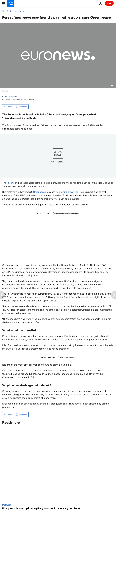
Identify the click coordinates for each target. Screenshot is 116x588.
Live (109, 3)
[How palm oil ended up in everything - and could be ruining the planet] (58, 508)
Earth (9, 11)
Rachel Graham (11, 96)
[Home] (3, 11)
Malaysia (6, 505)
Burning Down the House (72, 192)
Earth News (19, 11)
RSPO (10, 182)
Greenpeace (39, 192)
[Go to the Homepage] (10, 3)
